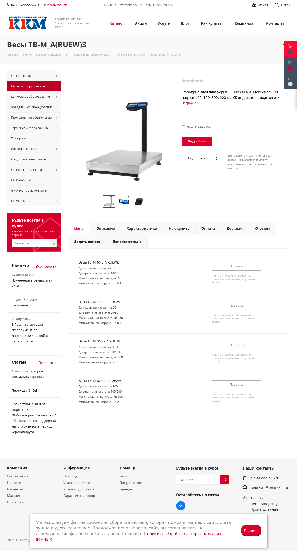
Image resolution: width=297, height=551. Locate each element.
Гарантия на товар (79, 495)
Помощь (70, 476)
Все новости (46, 266)
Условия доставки (78, 489)
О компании (17, 476)
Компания (17, 467)
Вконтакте (180, 505)
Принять (251, 530)
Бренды (126, 489)
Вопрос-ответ (131, 482)
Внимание (20, 305)
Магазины (15, 495)
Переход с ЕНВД (24, 390)
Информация (76, 467)
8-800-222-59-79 (264, 477)
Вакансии (15, 489)
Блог (123, 476)
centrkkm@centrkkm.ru (269, 487)
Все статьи (48, 362)
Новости (14, 482)
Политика (15, 502)
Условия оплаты (77, 482)
